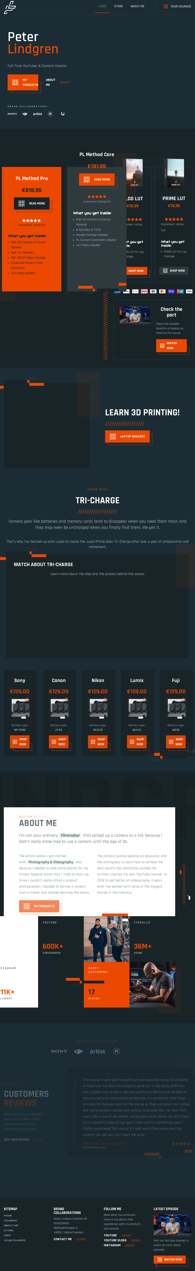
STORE (118, 6)
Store (8, 1239)
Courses (10, 1229)
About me (137, 6)
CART (7, 1244)
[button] (183, 1175)
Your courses (15, 1249)
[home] (10, 7)
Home (102, 6)
